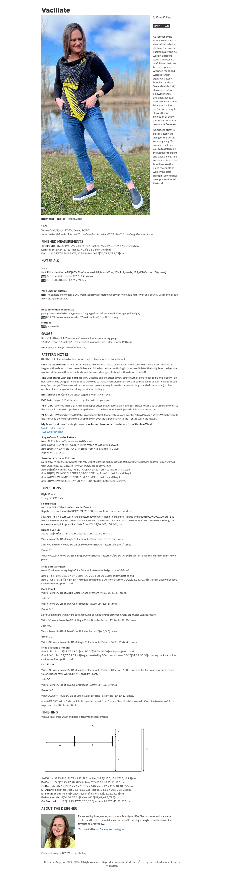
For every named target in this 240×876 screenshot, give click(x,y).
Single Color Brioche (53, 427)
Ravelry (104, 829)
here (121, 358)
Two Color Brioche (52, 431)
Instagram (119, 829)
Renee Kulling (78, 852)
